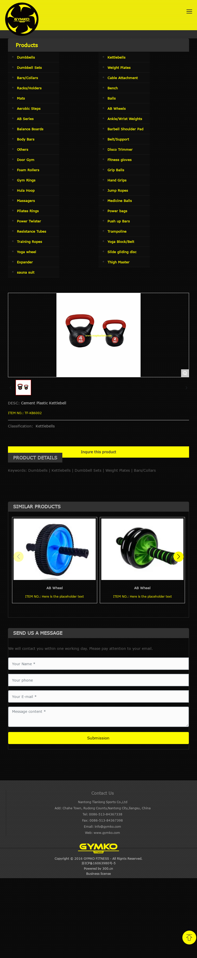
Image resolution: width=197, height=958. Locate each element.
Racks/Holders (29, 88)
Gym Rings (26, 180)
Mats (21, 98)
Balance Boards (30, 129)
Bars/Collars (27, 78)
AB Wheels (116, 108)
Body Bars (25, 139)
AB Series (25, 119)
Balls (111, 98)
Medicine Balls (119, 201)
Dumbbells (26, 57)
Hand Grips (116, 180)
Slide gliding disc (121, 252)
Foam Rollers (28, 170)
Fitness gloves (119, 160)
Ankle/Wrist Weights (124, 119)
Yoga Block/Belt (120, 242)
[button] (178, 557)
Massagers (26, 201)
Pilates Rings (28, 211)
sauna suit (25, 272)
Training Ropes (29, 242)
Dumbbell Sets (29, 68)
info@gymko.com (108, 826)
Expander (25, 262)
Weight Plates (119, 68)
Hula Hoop (26, 190)
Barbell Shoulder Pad (125, 129)
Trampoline (116, 231)
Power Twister (29, 221)
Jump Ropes (117, 190)
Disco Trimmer (120, 149)
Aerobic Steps (29, 108)
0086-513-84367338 (105, 814)
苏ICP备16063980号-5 (99, 863)
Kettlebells (116, 57)
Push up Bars (118, 221)
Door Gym (25, 160)
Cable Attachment (122, 78)
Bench (112, 88)
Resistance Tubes (31, 231)
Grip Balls (115, 170)
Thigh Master (118, 262)
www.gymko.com (107, 832)
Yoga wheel (26, 252)
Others (22, 149)
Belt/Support (118, 139)
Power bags (117, 211)
